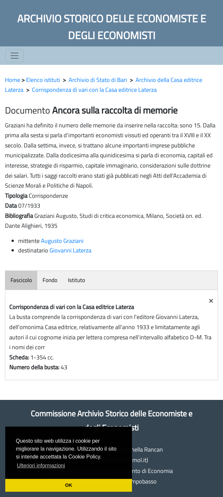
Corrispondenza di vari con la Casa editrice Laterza (94, 89)
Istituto (76, 280)
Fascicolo (21, 280)
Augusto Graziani (62, 240)
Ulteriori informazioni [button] (41, 465)
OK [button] (68, 485)
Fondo (50, 280)
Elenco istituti (43, 79)
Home (12, 79)
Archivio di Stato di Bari (98, 79)
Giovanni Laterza (70, 250)
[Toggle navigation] (14, 55)
